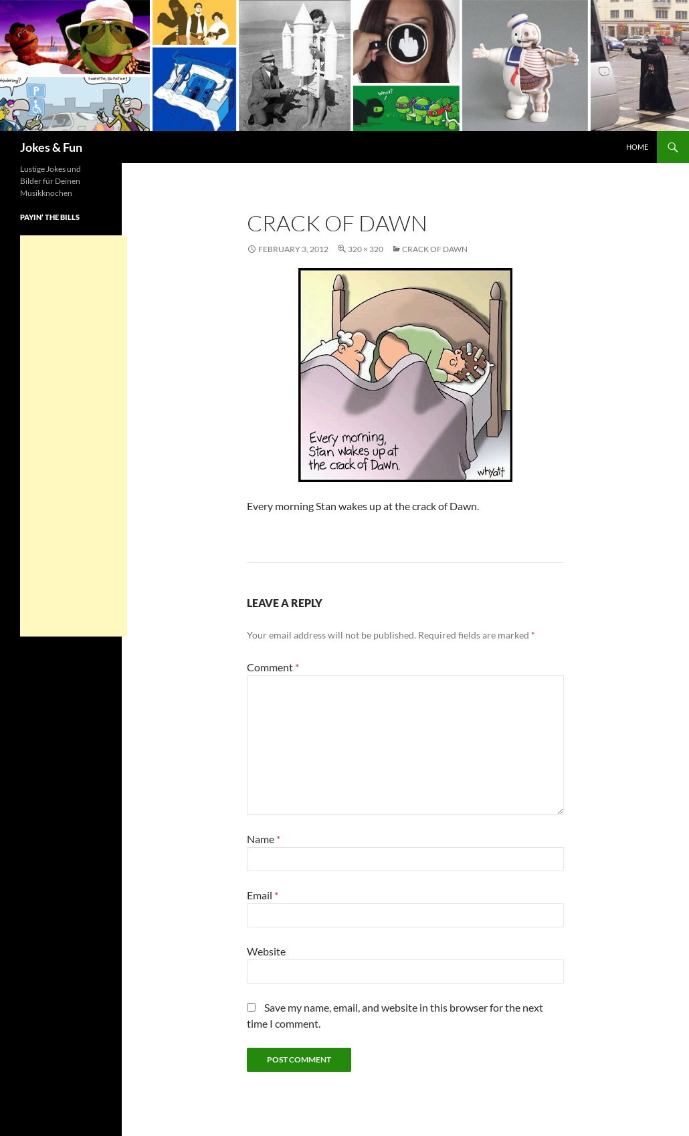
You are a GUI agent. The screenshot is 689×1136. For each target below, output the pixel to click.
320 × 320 (365, 249)
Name (263, 838)
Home (637, 146)
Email (262, 895)
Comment (273, 667)
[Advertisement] (73, 436)
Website (266, 951)
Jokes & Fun (51, 147)
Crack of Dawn (435, 249)
